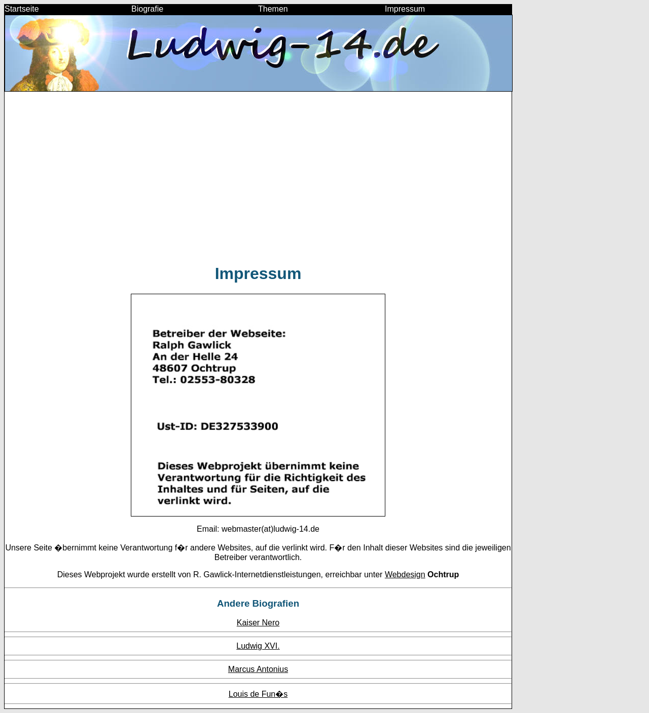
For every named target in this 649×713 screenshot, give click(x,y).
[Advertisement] (258, 182)
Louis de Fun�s (258, 694)
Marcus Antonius (258, 669)
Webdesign (405, 574)
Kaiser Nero (258, 622)
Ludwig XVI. (257, 646)
